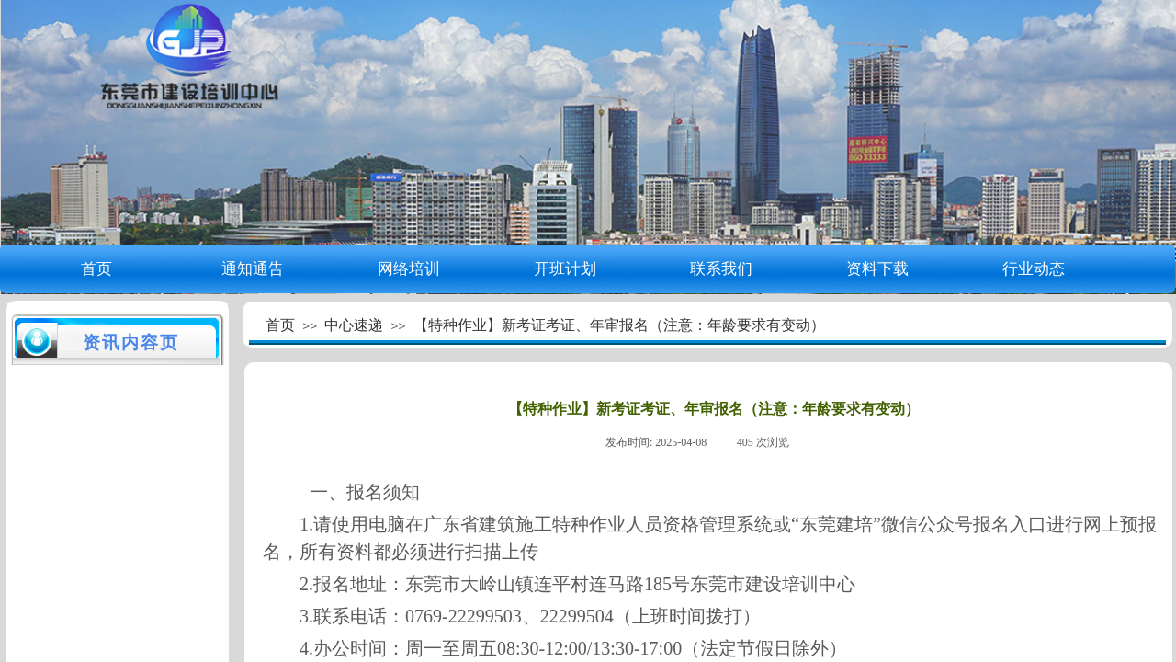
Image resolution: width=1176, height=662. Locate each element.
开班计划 (565, 269)
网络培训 (409, 269)
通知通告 (252, 269)
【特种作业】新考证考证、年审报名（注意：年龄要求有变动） (619, 325)
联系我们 (721, 269)
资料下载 (877, 269)
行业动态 (1033, 269)
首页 (96, 269)
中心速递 (353, 325)
